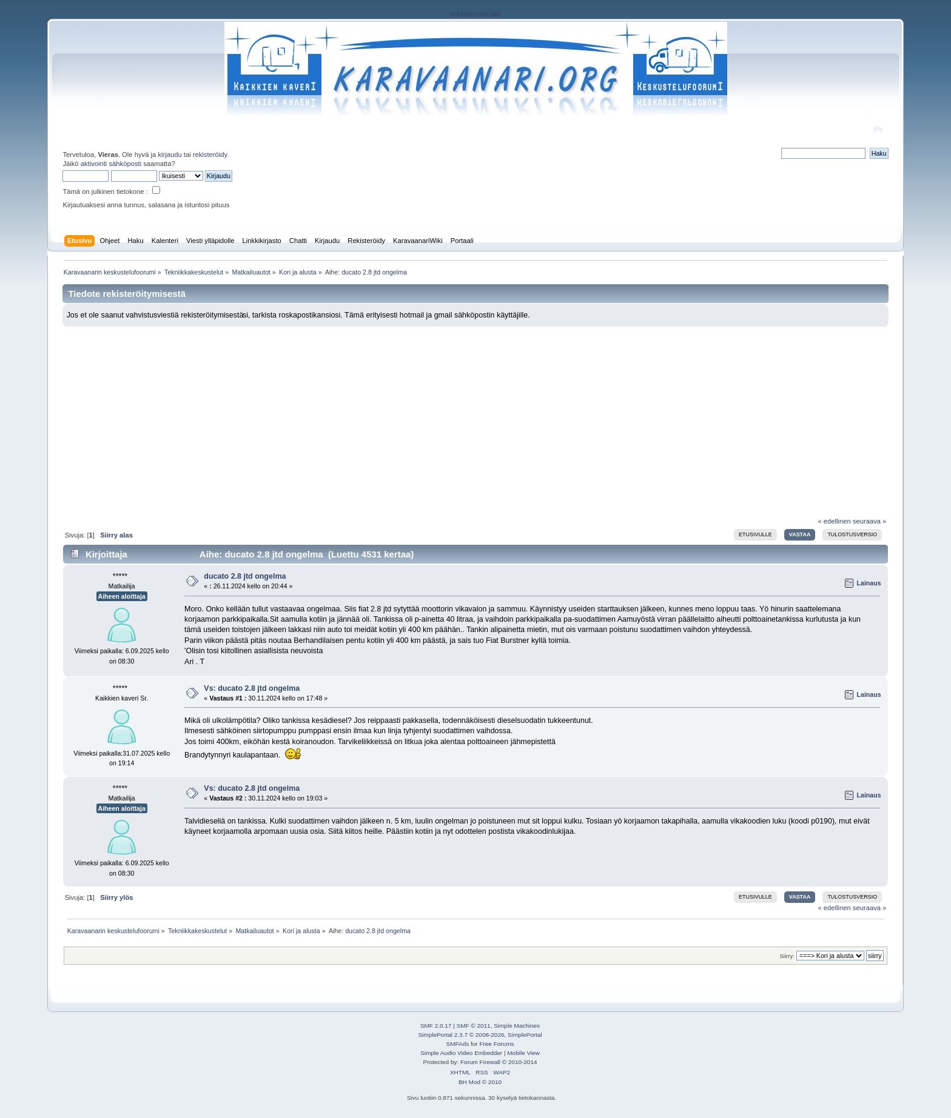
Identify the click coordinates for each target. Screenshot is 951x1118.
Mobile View (523, 1053)
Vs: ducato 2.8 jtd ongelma (252, 688)
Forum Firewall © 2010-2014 (498, 1062)
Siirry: (786, 956)
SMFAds (457, 1043)
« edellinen (834, 521)
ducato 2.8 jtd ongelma (245, 576)
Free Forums (496, 1043)
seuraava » (870, 521)
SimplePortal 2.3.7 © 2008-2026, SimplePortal (480, 1034)
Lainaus (869, 583)
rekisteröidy (210, 154)
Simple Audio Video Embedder (461, 1053)
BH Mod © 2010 (480, 1082)
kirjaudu (169, 154)
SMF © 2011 (474, 1025)
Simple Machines (517, 1025)
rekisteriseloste (475, 14)
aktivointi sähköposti (111, 163)
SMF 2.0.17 (436, 1025)
